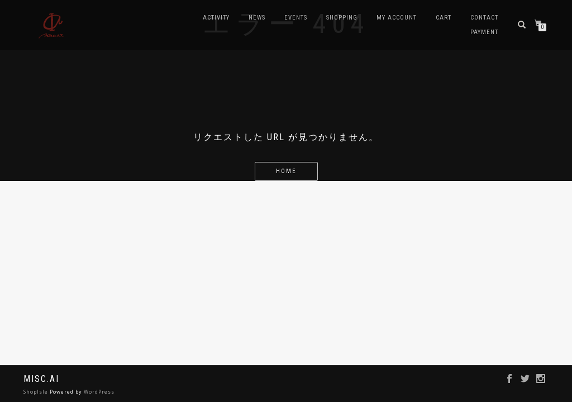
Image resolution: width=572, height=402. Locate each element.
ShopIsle (36, 391)
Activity (216, 17)
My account (396, 17)
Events (295, 17)
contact (484, 17)
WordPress (99, 391)
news (257, 17)
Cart (443, 17)
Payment (484, 32)
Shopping (342, 17)
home (286, 171)
